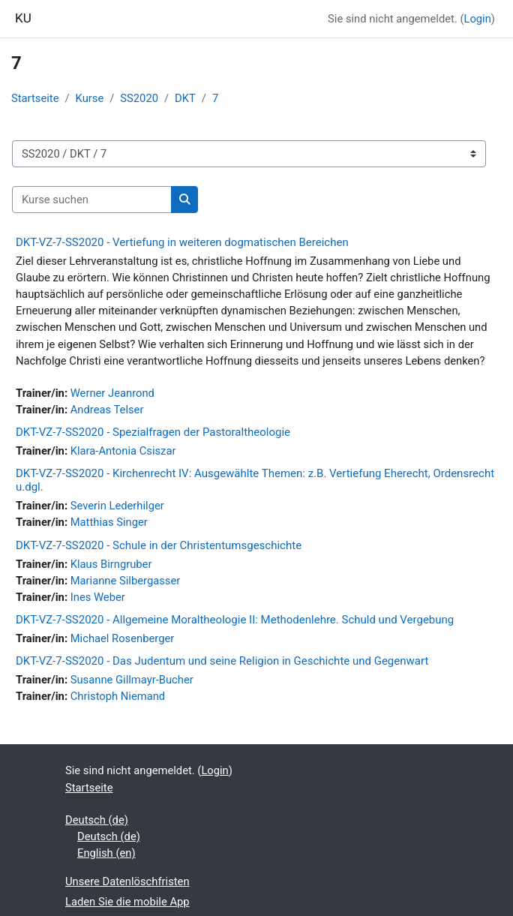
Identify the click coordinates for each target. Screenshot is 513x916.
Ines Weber (97, 597)
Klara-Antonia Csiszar (123, 451)
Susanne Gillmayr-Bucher (132, 679)
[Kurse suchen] (92, 199)
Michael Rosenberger (122, 638)
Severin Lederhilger (117, 505)
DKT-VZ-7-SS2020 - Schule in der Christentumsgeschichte (159, 545)
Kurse (90, 98)
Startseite (34, 98)
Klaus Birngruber (111, 564)
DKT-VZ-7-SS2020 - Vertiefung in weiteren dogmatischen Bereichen (182, 242)
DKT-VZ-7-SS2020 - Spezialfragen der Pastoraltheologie (153, 432)
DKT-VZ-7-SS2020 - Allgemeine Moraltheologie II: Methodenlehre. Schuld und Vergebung (235, 619)
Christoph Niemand (117, 696)
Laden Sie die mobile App (127, 901)
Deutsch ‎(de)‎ (96, 820)
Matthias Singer (109, 522)
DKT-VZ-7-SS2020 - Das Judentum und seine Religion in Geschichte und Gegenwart (222, 661)
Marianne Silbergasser (125, 580)
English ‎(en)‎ (106, 853)
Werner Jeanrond (112, 393)
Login (477, 19)
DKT (185, 98)
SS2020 (139, 98)
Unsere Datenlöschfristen (127, 881)
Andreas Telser (107, 409)
